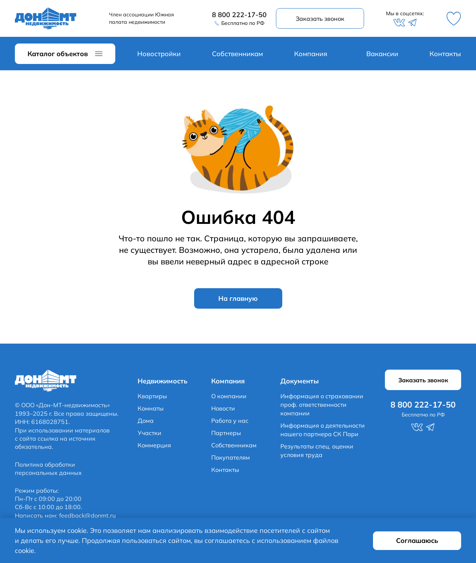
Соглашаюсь (417, 540)
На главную (238, 298)
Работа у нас (229, 420)
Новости (223, 408)
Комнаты (151, 408)
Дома (146, 420)
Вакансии (382, 53)
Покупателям (230, 457)
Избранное (453, 18)
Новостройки (159, 53)
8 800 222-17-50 (239, 14)
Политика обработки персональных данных (48, 468)
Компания (310, 53)
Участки (149, 433)
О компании (229, 396)
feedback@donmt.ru (87, 515)
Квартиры (152, 396)
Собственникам (237, 53)
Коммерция (154, 445)
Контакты (445, 53)
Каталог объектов (58, 53)
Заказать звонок (320, 18)
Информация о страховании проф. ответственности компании (321, 404)
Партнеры (226, 433)
